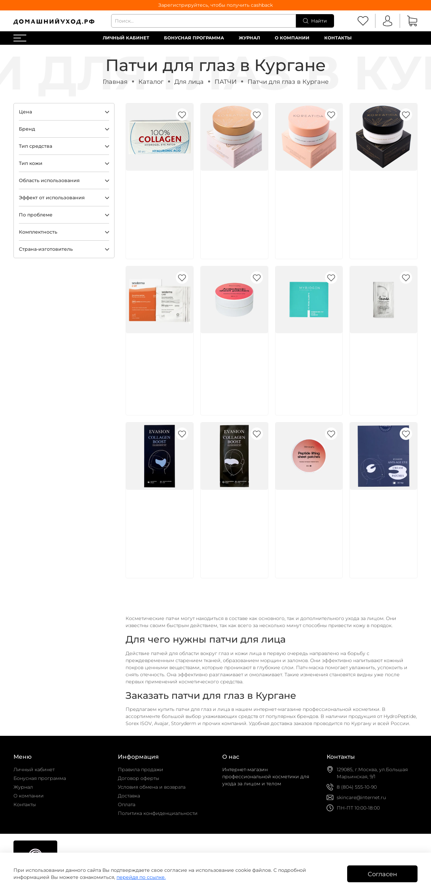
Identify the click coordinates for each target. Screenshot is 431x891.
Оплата (126, 804)
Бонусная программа (194, 37)
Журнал (249, 37)
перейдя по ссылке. (141, 877)
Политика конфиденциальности (158, 813)
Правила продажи (140, 769)
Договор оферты (138, 778)
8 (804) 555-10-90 (357, 787)
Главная (115, 81)
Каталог (151, 81)
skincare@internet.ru (361, 797)
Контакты (338, 37)
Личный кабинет (126, 37)
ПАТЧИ (225, 81)
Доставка (129, 796)
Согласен (382, 874)
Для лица (189, 81)
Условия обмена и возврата (152, 787)
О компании (292, 37)
